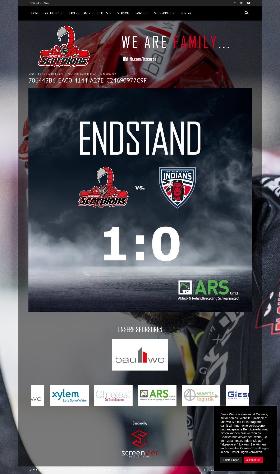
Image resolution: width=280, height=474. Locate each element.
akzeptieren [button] (253, 459)
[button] (247, 13)
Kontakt (187, 13)
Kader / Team (80, 13)
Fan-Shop (141, 13)
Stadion (123, 13)
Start (31, 73)
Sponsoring (164, 13)
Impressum (210, 470)
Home (35, 13)
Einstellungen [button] (231, 459)
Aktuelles (54, 13)
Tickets (104, 13)
